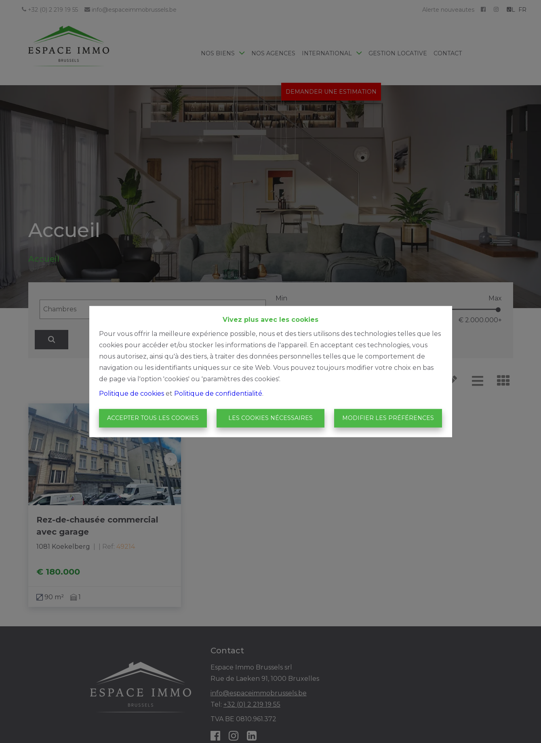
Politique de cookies (131, 393)
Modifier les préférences (388, 418)
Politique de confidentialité (218, 393)
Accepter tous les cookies (153, 418)
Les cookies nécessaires (270, 418)
